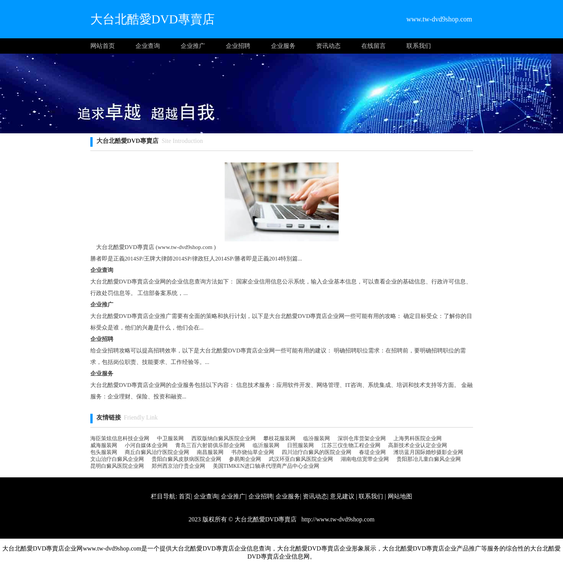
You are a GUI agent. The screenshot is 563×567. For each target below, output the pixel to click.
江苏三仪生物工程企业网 (350, 445)
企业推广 (193, 46)
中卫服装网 (170, 438)
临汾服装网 (316, 438)
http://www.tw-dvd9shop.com (337, 519)
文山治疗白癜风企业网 (117, 459)
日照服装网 (300, 445)
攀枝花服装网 (279, 438)
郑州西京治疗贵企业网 (178, 466)
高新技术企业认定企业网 (417, 445)
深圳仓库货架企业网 (362, 438)
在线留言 (373, 46)
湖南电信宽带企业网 (365, 459)
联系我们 (418, 46)
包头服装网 (103, 452)
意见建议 (342, 496)
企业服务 (283, 46)
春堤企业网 (372, 452)
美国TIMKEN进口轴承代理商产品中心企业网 (266, 466)
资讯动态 (328, 46)
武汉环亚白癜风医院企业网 (301, 459)
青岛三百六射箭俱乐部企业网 (210, 445)
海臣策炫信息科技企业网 (119, 438)
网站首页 (102, 46)
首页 (185, 496)
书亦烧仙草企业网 (252, 452)
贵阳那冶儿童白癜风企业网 (429, 459)
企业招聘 (238, 46)
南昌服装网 (210, 452)
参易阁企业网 (245, 459)
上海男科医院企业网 (417, 438)
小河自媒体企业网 (146, 445)
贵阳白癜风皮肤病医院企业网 (186, 459)
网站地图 (400, 496)
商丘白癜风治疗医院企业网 (157, 452)
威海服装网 (103, 445)
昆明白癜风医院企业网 (117, 466)
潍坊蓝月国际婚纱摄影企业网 (428, 452)
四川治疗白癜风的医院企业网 (316, 452)
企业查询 (147, 46)
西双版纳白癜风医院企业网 (223, 438)
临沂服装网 (266, 445)
